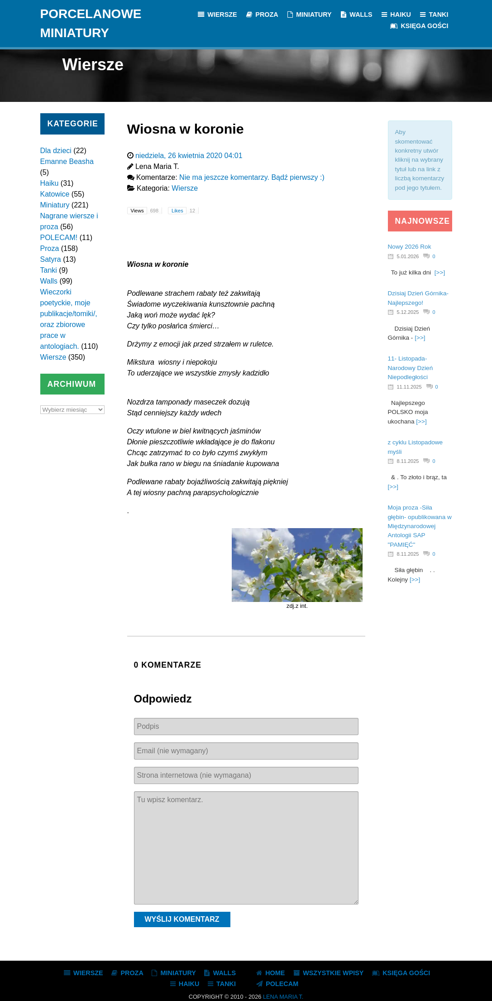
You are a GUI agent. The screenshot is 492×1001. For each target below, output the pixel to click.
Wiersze (53, 357)
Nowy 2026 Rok (409, 246)
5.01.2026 (408, 256)
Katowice (55, 194)
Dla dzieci (56, 150)
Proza (49, 248)
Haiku (49, 183)
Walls (49, 281)
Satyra (50, 259)
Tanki (48, 270)
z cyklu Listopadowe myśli (415, 447)
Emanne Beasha (67, 161)
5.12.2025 (408, 312)
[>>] (440, 272)
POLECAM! (59, 237)
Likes (185, 210)
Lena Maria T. (283, 996)
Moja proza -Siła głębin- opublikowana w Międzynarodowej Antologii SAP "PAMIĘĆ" (420, 526)
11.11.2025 (409, 387)
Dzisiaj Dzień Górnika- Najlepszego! (418, 298)
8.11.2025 (408, 461)
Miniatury (55, 205)
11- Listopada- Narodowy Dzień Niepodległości (410, 367)
